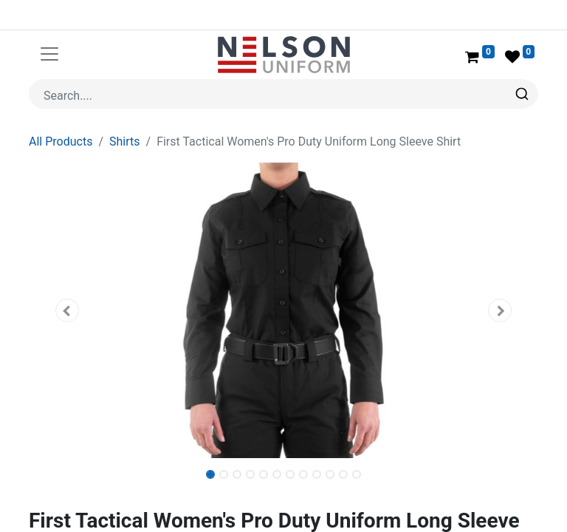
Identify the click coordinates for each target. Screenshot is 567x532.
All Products (60, 141)
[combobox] (283, 94)
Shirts (124, 141)
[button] (67, 310)
